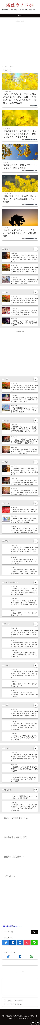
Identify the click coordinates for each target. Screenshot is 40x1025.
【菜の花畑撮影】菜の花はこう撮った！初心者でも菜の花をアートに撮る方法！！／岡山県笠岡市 (19, 134)
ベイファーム (33, 139)
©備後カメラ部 (13, 1018)
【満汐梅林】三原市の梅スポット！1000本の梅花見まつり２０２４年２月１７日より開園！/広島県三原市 (24, 410)
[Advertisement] (20, 42)
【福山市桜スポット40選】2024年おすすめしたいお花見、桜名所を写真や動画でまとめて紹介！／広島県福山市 (24, 281)
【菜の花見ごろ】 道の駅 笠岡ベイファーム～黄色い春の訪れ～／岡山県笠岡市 (20, 199)
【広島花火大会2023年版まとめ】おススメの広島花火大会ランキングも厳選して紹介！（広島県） (24, 561)
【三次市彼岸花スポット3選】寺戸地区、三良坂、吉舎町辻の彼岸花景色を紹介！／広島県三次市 (24, 654)
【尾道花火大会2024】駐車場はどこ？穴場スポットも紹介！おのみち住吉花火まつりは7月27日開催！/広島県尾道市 (24, 312)
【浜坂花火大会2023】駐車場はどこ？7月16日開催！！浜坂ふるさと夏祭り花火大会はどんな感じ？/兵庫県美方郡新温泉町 (24, 530)
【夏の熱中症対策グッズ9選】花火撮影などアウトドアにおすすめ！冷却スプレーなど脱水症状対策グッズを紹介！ (24, 520)
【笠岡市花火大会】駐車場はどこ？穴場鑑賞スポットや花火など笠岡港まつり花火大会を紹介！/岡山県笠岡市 (24, 451)
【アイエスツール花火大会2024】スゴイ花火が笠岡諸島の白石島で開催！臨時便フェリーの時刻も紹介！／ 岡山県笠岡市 (24, 441)
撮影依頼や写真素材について (12, 926)
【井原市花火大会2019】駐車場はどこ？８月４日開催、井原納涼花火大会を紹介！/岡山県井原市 (24, 694)
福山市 (34, 105)
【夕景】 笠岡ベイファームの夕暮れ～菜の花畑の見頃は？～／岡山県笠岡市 (19, 233)
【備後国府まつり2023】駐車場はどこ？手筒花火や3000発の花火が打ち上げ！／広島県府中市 (24, 769)
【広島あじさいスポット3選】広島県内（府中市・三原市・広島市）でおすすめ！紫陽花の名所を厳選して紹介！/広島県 (24, 571)
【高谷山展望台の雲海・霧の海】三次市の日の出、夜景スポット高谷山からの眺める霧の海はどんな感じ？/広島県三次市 (24, 644)
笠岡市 (26, 139)
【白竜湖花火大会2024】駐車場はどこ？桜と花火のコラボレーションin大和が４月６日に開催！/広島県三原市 (24, 400)
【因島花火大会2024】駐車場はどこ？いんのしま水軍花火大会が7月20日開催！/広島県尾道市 (24, 323)
